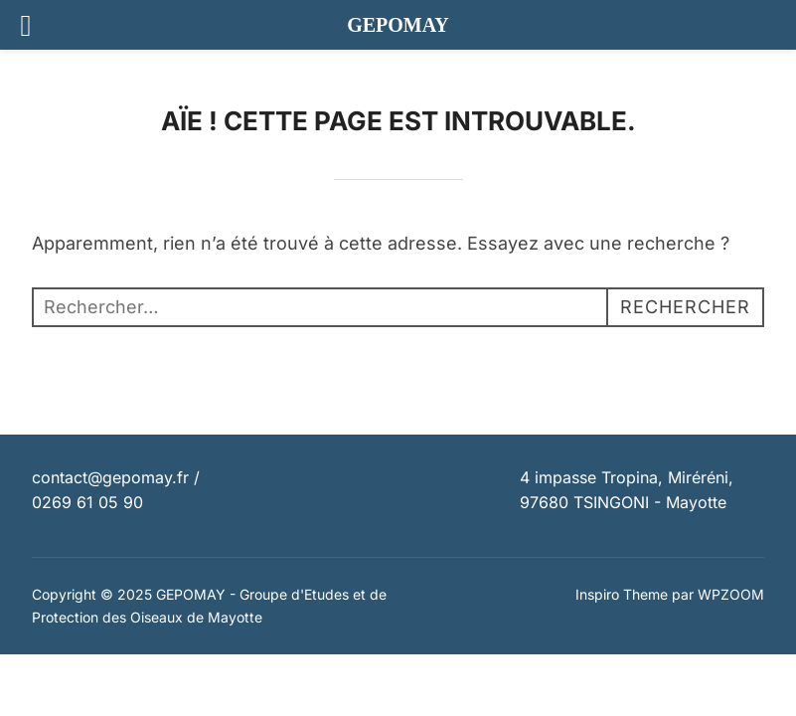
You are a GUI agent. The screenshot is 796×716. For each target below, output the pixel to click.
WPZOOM (731, 594)
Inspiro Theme (621, 594)
